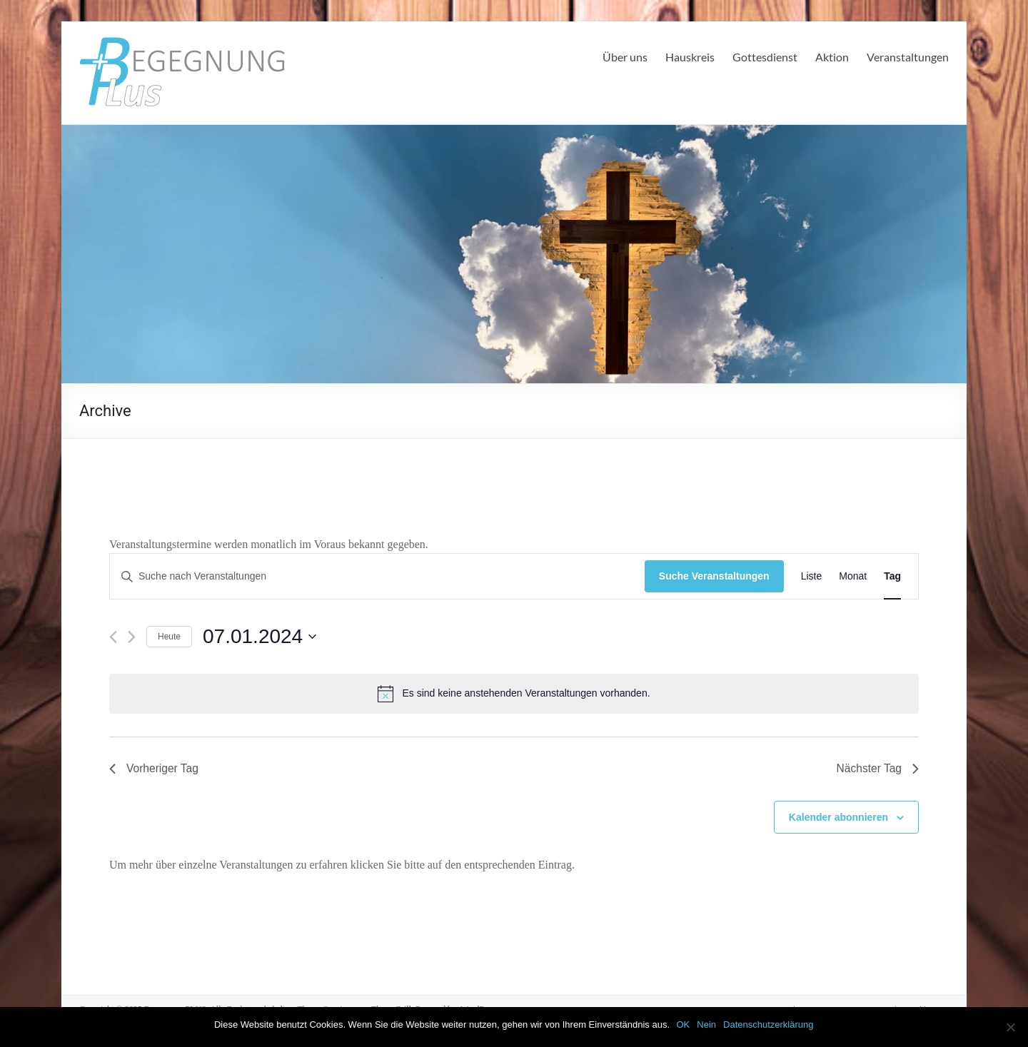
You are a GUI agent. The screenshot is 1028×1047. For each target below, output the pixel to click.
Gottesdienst (764, 57)
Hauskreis (690, 57)
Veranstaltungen (908, 57)
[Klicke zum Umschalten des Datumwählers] (259, 636)
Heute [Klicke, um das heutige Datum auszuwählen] (169, 637)
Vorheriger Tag (155, 769)
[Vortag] (113, 637)
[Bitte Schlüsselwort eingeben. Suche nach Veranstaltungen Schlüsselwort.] (377, 576)
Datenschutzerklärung (769, 1024)
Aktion (832, 57)
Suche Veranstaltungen (714, 576)
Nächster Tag (877, 769)
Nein (707, 1024)
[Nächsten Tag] (132, 637)
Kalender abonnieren (838, 818)
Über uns (625, 57)
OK (683, 1024)
